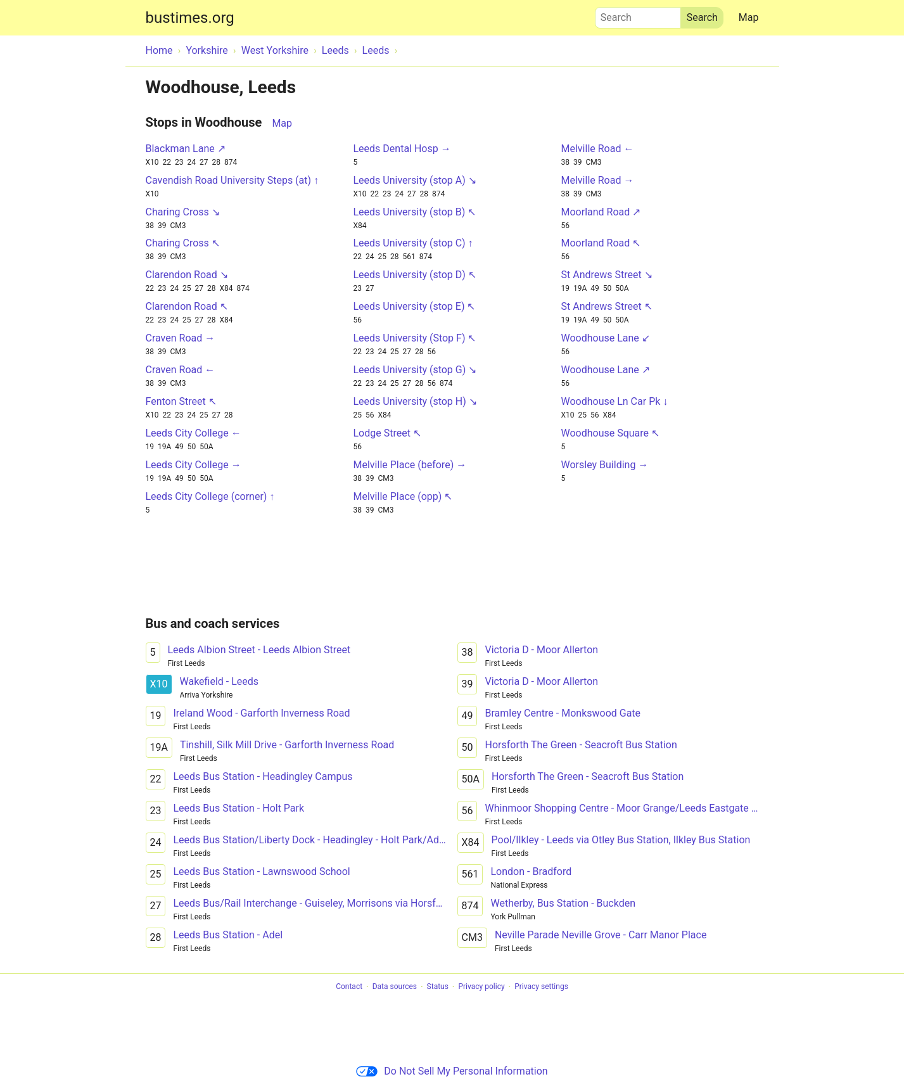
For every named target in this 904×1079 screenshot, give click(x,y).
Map (749, 17)
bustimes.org (190, 18)
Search (638, 14)
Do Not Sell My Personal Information (451, 1071)
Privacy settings (541, 987)
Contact (349, 987)
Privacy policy (481, 987)
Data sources (394, 987)
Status (438, 987)
